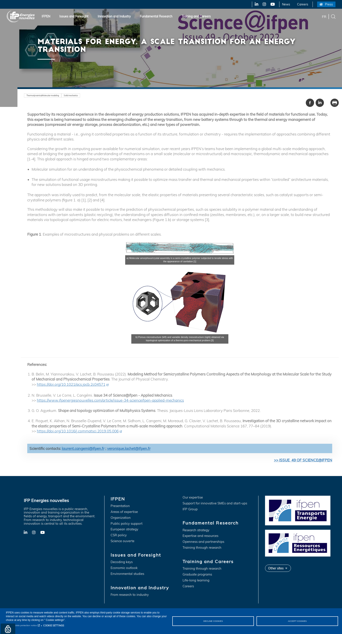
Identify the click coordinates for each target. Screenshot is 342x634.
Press (329, 4)
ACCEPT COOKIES (297, 621)
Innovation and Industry (114, 16)
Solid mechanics (76, 95)
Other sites (276, 568)
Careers (302, 4)
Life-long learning (196, 581)
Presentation (120, 506)
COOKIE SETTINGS (53, 625)
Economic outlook (124, 568)
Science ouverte (122, 541)
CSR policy (119, 535)
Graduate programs (197, 575)
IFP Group (190, 509)
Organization (121, 518)
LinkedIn (255, 4)
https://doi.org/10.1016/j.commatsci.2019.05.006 (78, 431)
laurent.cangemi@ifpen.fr (83, 448)
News (286, 4)
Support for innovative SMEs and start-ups (215, 503)
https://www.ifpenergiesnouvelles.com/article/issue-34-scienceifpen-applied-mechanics (110, 400)
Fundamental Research (156, 16)
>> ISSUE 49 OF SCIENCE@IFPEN (303, 460)
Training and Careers (196, 16)
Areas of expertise (124, 512)
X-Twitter (264, 4)
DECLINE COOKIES (213, 621)
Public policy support (126, 524)
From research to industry (130, 595)
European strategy (124, 529)
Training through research (202, 548)
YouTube (272, 4)
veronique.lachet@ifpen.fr (128, 448)
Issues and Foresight (73, 16)
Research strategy (196, 530)
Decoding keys (122, 562)
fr (324, 16)
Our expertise (193, 497)
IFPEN (46, 16)
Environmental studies (127, 574)
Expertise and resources (200, 536)
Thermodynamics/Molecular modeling (44, 95)
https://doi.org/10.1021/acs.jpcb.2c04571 (71, 384)
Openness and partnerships (203, 542)
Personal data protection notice (21, 625)
